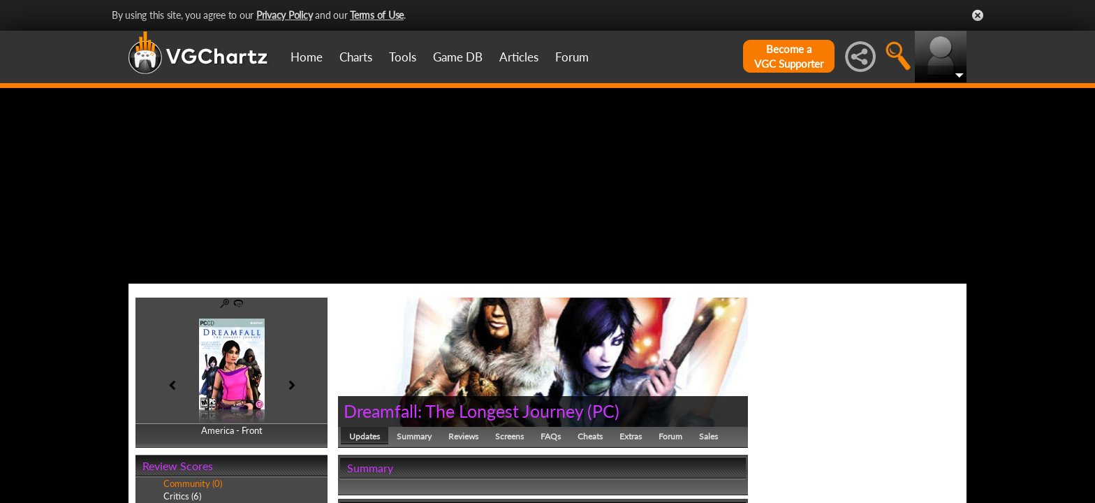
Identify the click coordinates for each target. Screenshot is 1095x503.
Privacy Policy (284, 15)
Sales (708, 436)
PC (603, 410)
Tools (402, 57)
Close (977, 15)
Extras (630, 436)
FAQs (551, 436)
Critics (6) (182, 496)
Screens (509, 436)
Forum (572, 57)
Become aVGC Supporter (788, 56)
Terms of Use (377, 15)
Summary (414, 436)
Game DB (458, 57)
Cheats (590, 436)
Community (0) (192, 483)
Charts (355, 57)
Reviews (463, 436)
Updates (364, 436)
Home (307, 57)
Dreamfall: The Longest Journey (463, 410)
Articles (518, 57)
